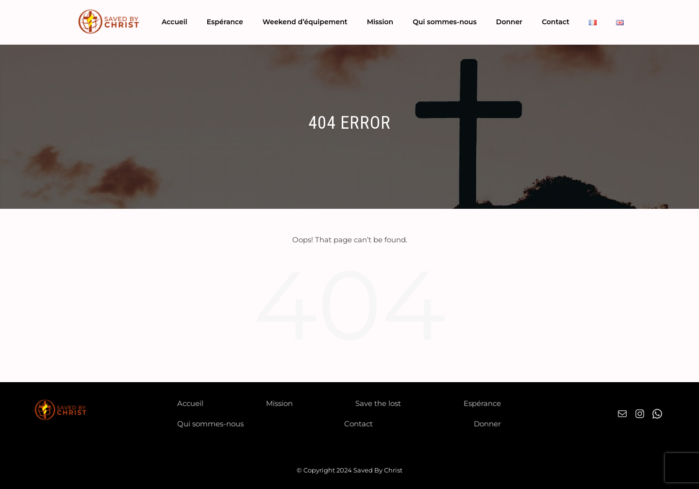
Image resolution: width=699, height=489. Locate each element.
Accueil (174, 21)
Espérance (225, 21)
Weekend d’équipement (305, 21)
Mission (380, 21)
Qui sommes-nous (445, 21)
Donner (509, 21)
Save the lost (378, 403)
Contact (555, 21)
